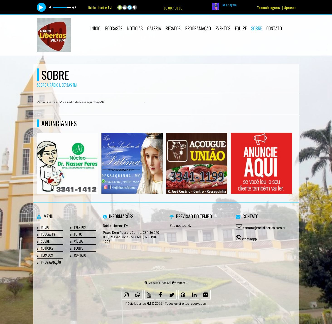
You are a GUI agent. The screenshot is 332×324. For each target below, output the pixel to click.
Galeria (154, 28)
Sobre (256, 28)
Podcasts (114, 28)
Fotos (78, 233)
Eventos (222, 28)
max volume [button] (74, 7)
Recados (173, 28)
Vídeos (79, 241)
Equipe (241, 28)
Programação (198, 28)
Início (95, 28)
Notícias (135, 28)
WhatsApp (249, 239)
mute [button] (51, 7)
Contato (274, 28)
